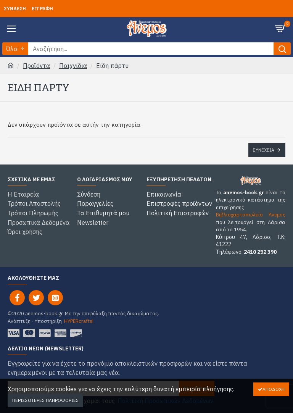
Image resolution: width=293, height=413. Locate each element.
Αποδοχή (273, 389)
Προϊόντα (36, 65)
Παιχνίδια (73, 65)
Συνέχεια (263, 150)
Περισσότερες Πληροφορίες (45, 400)
